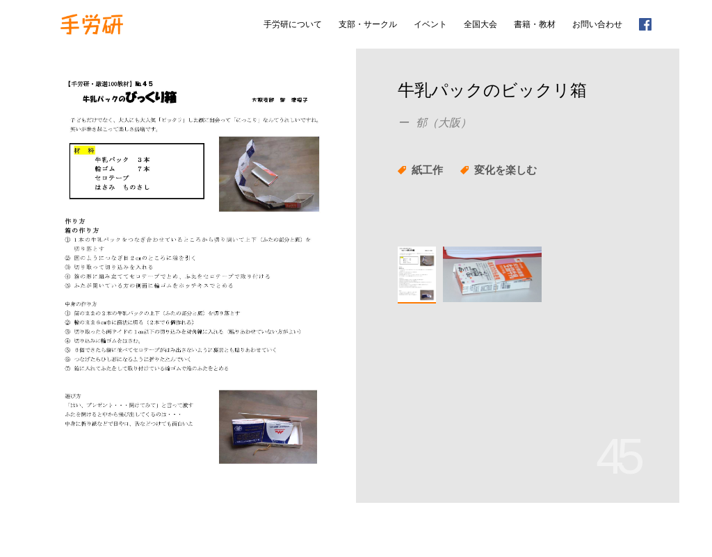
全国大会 (480, 24)
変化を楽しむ (505, 170)
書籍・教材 (535, 24)
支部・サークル (368, 24)
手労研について (293, 24)
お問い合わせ (597, 24)
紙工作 (427, 170)
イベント (430, 24)
